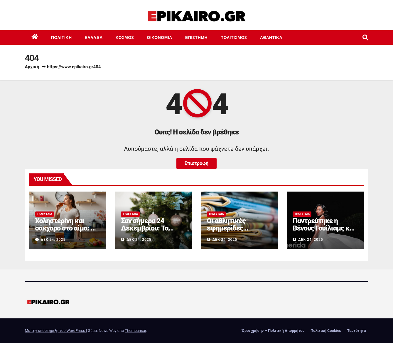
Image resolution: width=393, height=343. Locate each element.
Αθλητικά (271, 37)
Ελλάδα (94, 37)
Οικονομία (159, 37)
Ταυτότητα (356, 330)
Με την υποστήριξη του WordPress (55, 330)
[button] (365, 37)
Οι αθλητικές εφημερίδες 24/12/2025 (226, 228)
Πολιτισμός (233, 37)
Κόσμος (125, 37)
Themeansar (135, 330)
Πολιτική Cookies (326, 330)
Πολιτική (61, 37)
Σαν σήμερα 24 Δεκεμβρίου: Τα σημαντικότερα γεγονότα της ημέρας (152, 232)
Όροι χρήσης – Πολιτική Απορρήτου (273, 330)
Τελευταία (44, 214)
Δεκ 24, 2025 (53, 240)
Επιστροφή (196, 163)
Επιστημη (196, 37)
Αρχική (32, 66)
